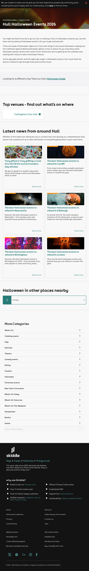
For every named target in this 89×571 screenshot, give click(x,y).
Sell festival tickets (52, 541)
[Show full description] (39, 114)
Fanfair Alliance (66, 494)
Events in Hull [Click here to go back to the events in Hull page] (24, 20)
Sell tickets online (51, 532)
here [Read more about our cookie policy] (51, 5)
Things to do (43, 460)
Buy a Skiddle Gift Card (54, 546)
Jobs (46, 524)
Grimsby (44, 300)
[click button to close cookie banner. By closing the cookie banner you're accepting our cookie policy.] (86, 3)
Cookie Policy (11, 524)
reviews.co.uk (30, 484)
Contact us (49, 519)
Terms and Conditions (14, 514)
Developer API (11, 537)
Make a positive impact (72, 498)
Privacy (9, 519)
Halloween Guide (56, 78)
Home (8, 510)
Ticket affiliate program (15, 541)
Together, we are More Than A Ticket (25, 498)
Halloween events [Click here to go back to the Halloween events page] (9, 20)
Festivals (28, 460)
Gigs (8, 460)
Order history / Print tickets (55, 514)
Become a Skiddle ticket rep (17, 546)
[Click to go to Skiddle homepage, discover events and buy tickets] (13, 452)
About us (48, 510)
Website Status (12, 532)
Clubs (17, 460)
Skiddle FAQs (50, 537)
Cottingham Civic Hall (25, 114)
